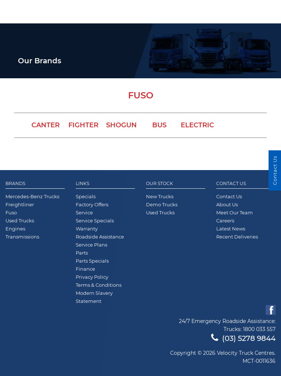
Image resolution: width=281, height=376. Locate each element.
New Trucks (159, 196)
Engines (15, 229)
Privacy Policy (92, 277)
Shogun (121, 125)
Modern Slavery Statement (94, 297)
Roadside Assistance (100, 237)
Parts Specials (92, 261)
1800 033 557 (259, 329)
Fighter (83, 125)
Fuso (11, 212)
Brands (15, 183)
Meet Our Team (234, 212)
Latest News (230, 229)
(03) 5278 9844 (243, 338)
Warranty (87, 229)
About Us (227, 204)
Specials (85, 196)
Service (84, 212)
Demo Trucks (161, 204)
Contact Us (231, 183)
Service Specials (95, 220)
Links (82, 183)
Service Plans (91, 245)
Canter (45, 125)
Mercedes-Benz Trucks (32, 196)
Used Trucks (19, 220)
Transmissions (22, 237)
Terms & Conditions (98, 285)
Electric (197, 125)
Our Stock (159, 183)
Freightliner (19, 204)
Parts (82, 253)
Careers (225, 220)
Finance (85, 269)
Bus (159, 125)
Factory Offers (92, 204)
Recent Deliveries (237, 237)
